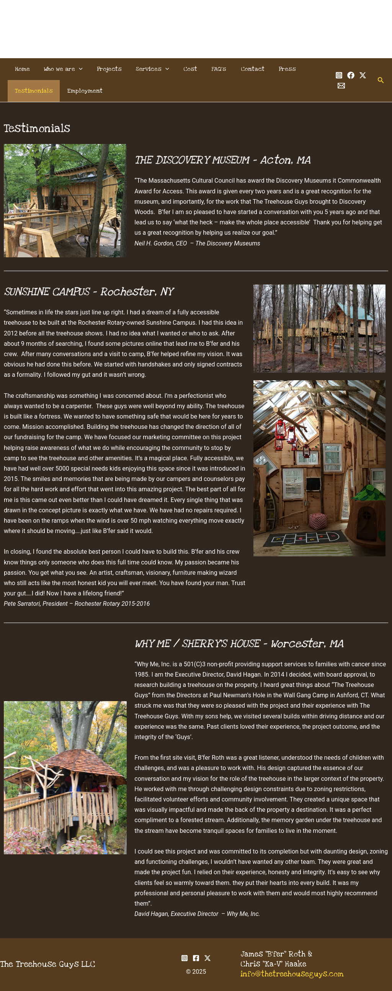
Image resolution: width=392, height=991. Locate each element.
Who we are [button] (60, 69)
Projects (104, 69)
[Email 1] (339, 85)
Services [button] (145, 69)
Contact (239, 69)
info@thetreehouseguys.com (292, 974)
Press (272, 69)
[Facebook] (349, 75)
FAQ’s (207, 69)
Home (21, 69)
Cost (181, 69)
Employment (82, 91)
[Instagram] (337, 75)
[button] (76, 69)
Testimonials (33, 91)
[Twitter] (360, 75)
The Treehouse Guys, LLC (196, 19)
